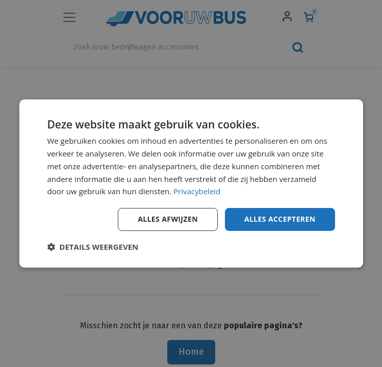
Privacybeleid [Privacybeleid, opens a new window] (196, 191)
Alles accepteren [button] (280, 219)
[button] (92, 246)
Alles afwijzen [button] (168, 219)
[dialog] (191, 183)
